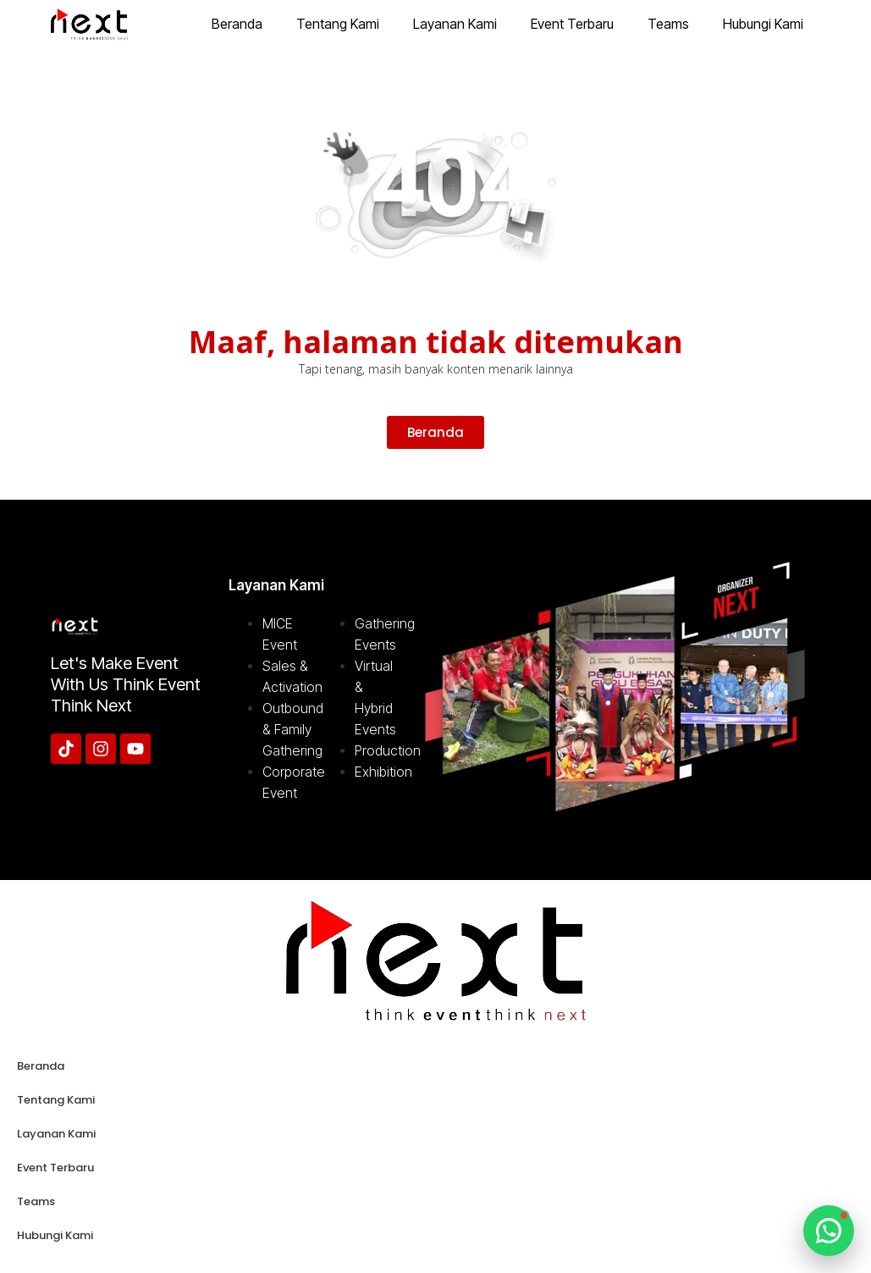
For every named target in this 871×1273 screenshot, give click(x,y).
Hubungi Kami (763, 23)
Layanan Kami (455, 23)
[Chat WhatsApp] (828, 1230)
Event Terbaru (572, 23)
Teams (668, 23)
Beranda (237, 23)
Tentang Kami (337, 23)
